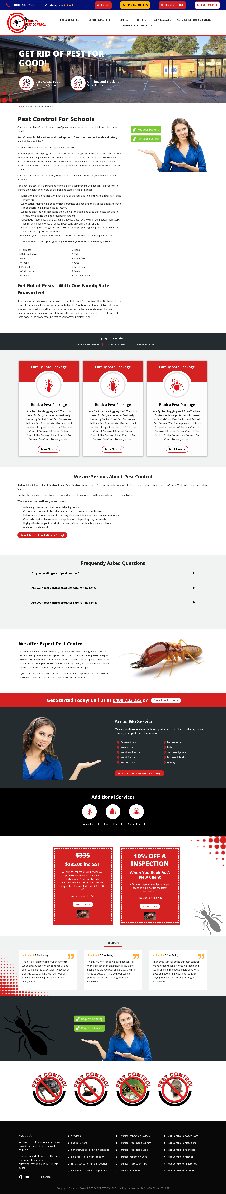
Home (22, 106)
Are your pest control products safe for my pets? (63, 588)
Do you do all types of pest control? (55, 573)
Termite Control (89, 824)
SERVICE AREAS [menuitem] (161, 20)
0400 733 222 (127, 700)
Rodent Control (113, 824)
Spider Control (136, 824)
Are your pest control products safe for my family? (65, 602)
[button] (82, 20)
